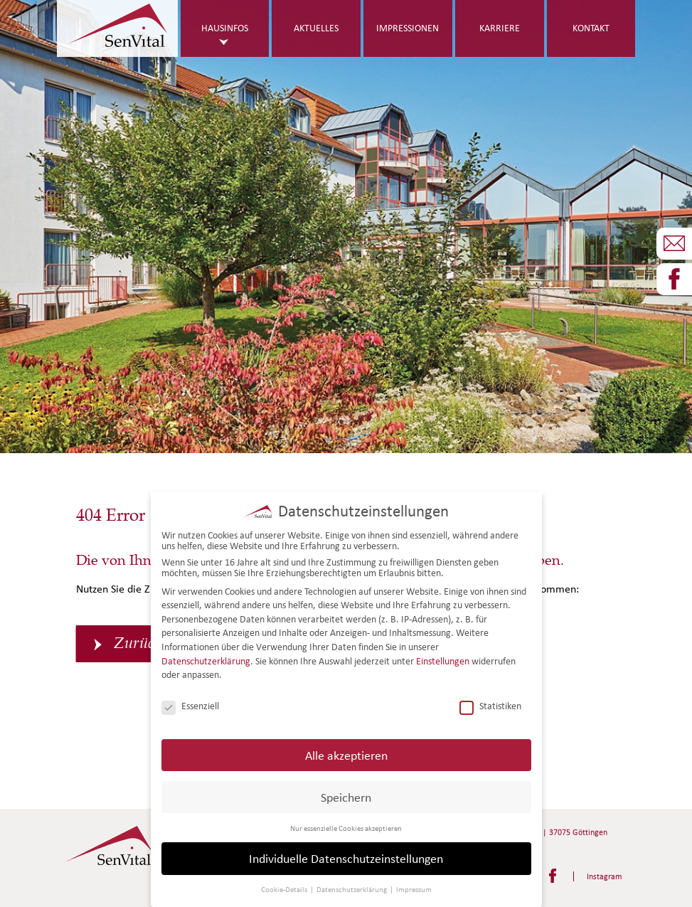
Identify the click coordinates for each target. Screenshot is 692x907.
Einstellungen (442, 660)
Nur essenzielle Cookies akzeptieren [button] (346, 827)
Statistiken (490, 705)
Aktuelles (316, 28)
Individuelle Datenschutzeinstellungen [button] (346, 858)
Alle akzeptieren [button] (346, 754)
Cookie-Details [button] (285, 889)
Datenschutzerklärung (205, 660)
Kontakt (591, 28)
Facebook (552, 876)
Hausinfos (224, 28)
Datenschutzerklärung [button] (352, 889)
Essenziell (190, 705)
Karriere (499, 28)
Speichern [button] (346, 796)
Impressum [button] (414, 889)
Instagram (604, 876)
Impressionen (407, 28)
